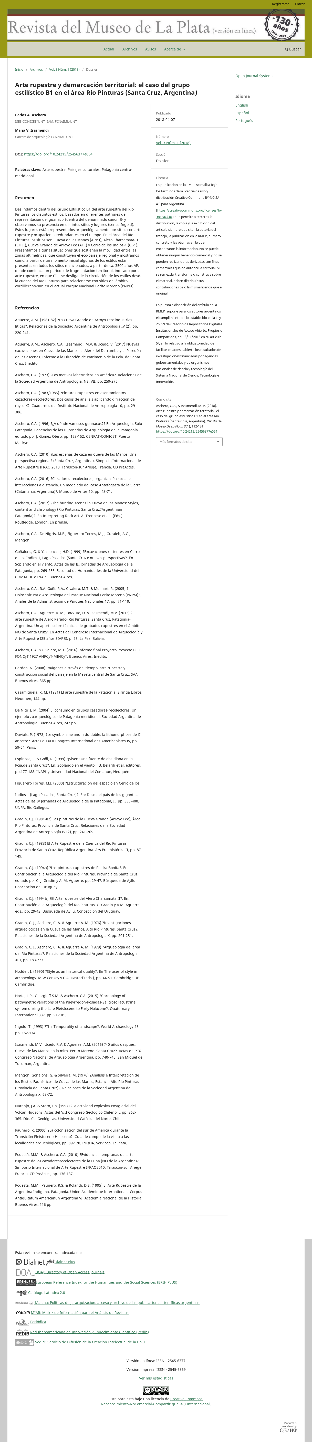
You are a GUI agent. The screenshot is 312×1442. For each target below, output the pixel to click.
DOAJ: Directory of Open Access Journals (70, 1271)
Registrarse (280, 4)
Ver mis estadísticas (156, 1378)
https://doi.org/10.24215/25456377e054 (58, 154)
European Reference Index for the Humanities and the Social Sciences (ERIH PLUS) (106, 1282)
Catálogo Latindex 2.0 (46, 1292)
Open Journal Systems (254, 75)
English (241, 105)
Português (244, 120)
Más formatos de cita (176, 441)
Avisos (150, 49)
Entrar (300, 4)
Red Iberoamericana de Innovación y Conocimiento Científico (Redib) (89, 1331)
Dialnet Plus (65, 1261)
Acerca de (173, 49)
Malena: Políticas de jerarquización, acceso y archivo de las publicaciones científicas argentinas (107, 1302)
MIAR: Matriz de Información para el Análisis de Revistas (80, 1312)
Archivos (129, 49)
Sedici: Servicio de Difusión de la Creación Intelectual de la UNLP (80, 1342)
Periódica (38, 1321)
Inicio (19, 69)
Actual (108, 49)
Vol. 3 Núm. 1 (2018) (64, 69)
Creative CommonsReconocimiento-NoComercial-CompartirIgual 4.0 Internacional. (156, 1401)
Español (242, 112)
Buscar (293, 49)
